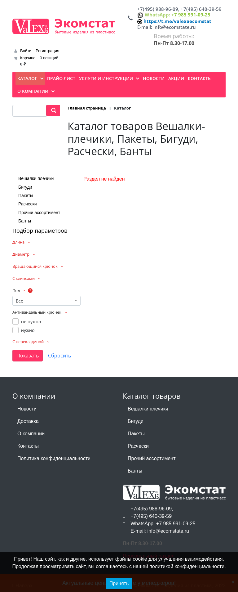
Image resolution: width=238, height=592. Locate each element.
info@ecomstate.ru (174, 27)
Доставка (28, 421)
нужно (27, 330)
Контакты (28, 446)
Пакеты (25, 195)
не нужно (31, 322)
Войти (25, 50)
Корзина (28, 58)
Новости (27, 408)
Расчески (27, 203)
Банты (24, 220)
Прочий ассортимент (39, 212)
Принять (119, 583)
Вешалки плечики (36, 178)
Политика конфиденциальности (53, 458)
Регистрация (47, 50)
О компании (31, 433)
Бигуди (25, 187)
